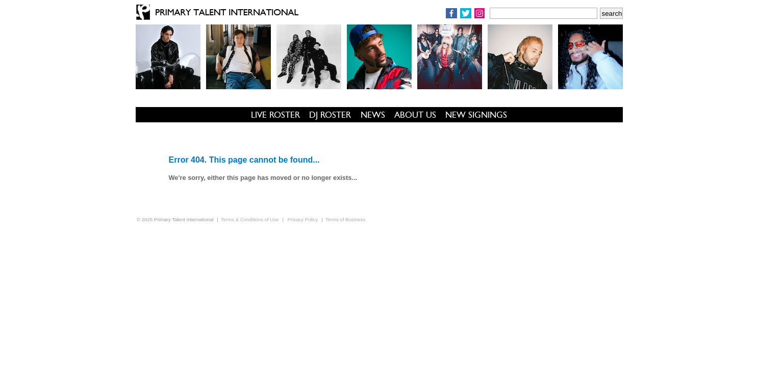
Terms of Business (345, 219)
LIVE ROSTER (275, 115)
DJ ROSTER (330, 115)
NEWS (373, 115)
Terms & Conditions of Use (250, 219)
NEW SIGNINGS (476, 115)
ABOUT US (415, 115)
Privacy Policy (303, 219)
